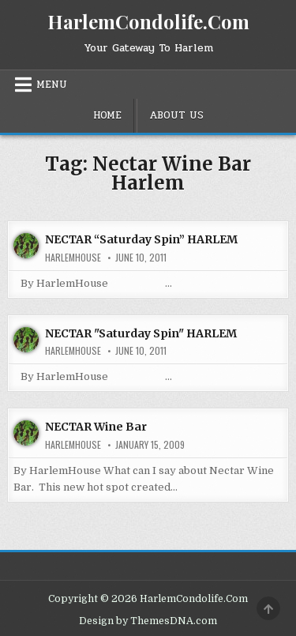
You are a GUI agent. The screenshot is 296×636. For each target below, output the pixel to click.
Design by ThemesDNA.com (148, 621)
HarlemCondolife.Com (148, 21)
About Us (176, 115)
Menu (51, 84)
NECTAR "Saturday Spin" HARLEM (141, 333)
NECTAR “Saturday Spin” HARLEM (141, 239)
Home (107, 115)
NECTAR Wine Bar (96, 427)
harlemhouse (73, 257)
